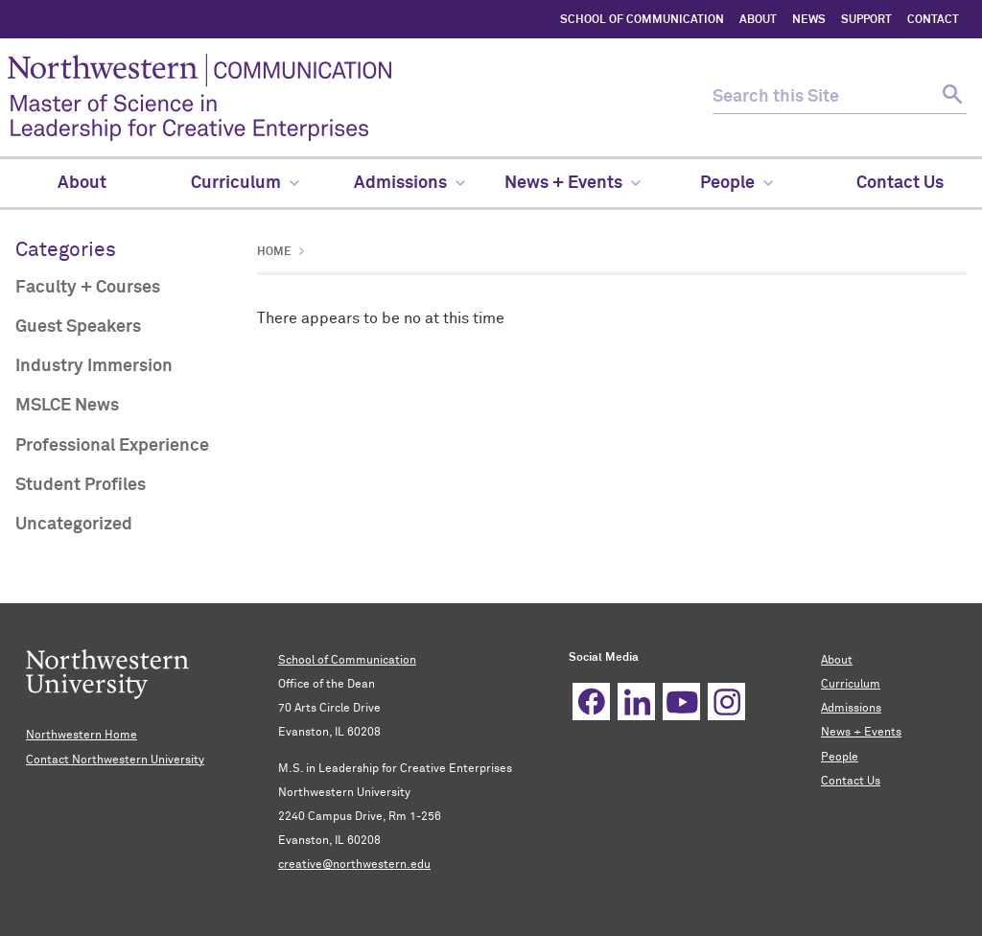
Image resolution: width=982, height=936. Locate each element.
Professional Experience (112, 446)
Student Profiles (80, 485)
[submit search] (950, 97)
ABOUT (758, 20)
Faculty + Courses (87, 287)
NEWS (809, 20)
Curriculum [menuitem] (245, 183)
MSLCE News (67, 405)
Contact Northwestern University (115, 760)
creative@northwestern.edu (354, 865)
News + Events (861, 732)
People (839, 757)
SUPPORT (866, 20)
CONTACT (933, 20)
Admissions (851, 708)
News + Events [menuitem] (572, 183)
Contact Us (850, 781)
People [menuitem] (736, 183)
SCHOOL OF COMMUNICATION (642, 20)
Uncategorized (73, 524)
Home (274, 252)
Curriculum (850, 684)
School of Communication (347, 661)
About (837, 661)
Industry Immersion (94, 366)
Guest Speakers (78, 327)
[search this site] (823, 97)
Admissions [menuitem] (409, 183)
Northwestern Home (81, 735)
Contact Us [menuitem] (900, 183)
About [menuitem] (82, 183)
